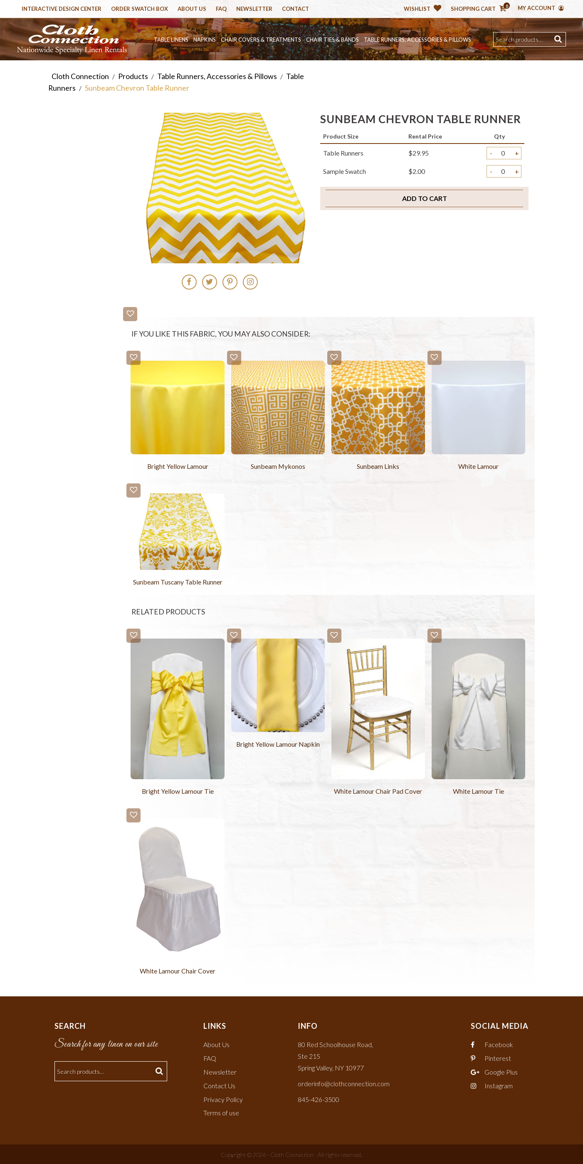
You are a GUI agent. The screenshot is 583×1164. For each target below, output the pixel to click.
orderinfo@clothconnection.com (344, 1083)
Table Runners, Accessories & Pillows (417, 39)
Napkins (204, 39)
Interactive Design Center (61, 9)
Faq (221, 9)
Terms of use (221, 1111)
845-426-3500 (318, 1098)
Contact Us (219, 1085)
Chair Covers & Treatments (261, 39)
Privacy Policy (223, 1098)
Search (559, 39)
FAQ (210, 1058)
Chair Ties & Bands (332, 39)
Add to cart (424, 198)
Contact (295, 9)
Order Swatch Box (139, 9)
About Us (192, 9)
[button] (130, 314)
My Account (541, 8)
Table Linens (171, 39)
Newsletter (254, 9)
